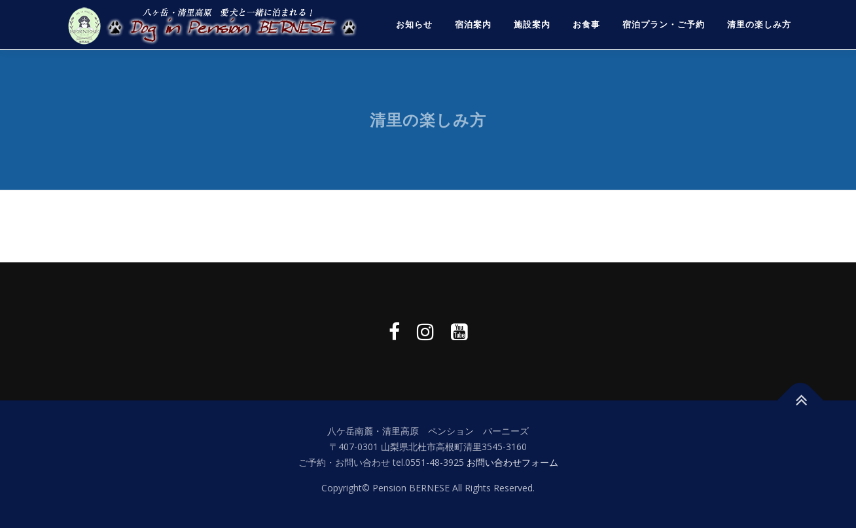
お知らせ (414, 24)
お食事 (586, 24)
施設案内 (532, 24)
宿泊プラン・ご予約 (663, 24)
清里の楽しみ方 (759, 24)
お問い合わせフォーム (512, 462)
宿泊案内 (473, 24)
